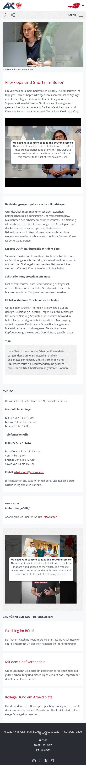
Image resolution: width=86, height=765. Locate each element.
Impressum (43, 749)
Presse (43, 740)
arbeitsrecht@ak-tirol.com (29, 472)
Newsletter (50, 516)
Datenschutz (43, 745)
